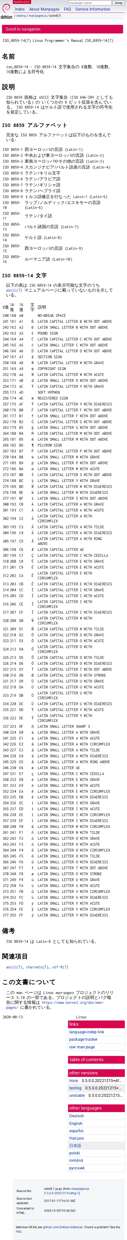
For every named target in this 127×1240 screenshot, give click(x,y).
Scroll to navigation (23, 29)
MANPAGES (22, 1)
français (76, 1138)
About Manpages (44, 9)
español (76, 1131)
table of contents (87, 1059)
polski (74, 1153)
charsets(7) (37, 967)
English (75, 1123)
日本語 (75, 1145)
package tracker (83, 1039)
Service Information (92, 9)
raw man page (82, 1047)
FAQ (67, 9)
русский (76, 1168)
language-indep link (86, 1032)
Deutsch (76, 1116)
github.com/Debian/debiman (63, 1227)
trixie (73, 1080)
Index (20, 9)
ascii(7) (14, 290)
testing (21, 15)
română (76, 1160)
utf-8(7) (60, 967)
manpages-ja (38, 15)
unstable (77, 1095)
